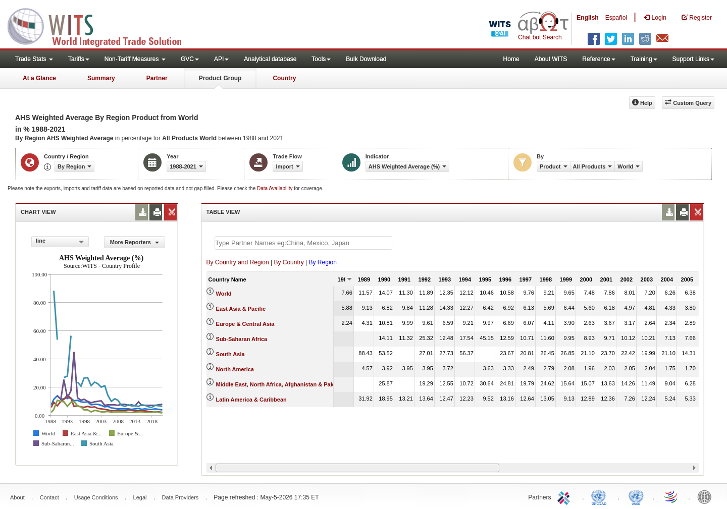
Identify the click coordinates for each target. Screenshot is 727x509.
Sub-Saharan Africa (242, 339)
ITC (565, 496)
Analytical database (270, 59)
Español (616, 17)
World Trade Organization (671, 496)
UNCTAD (601, 496)
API (221, 59)
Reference (598, 59)
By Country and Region (237, 262)
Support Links (693, 59)
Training (644, 59)
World (224, 294)
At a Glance (39, 78)
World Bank (707, 496)
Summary (101, 78)
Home (511, 59)
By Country (288, 262)
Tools (321, 59)
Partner (157, 78)
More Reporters (134, 242)
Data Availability (275, 188)
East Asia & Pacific (241, 309)
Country (284, 78)
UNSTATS (636, 496)
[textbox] (303, 243)
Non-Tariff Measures (135, 59)
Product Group (220, 78)
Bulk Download (366, 59)
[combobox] (60, 241)
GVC (190, 59)
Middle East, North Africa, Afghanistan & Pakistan (281, 384)
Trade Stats (34, 59)
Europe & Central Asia (245, 324)
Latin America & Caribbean (251, 400)
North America (235, 369)
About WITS (551, 59)
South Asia (230, 354)
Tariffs (78, 59)
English (587, 17)
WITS (101, 25)
